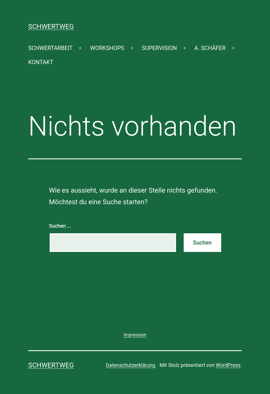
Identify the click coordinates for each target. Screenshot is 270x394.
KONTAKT (40, 62)
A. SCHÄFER (209, 48)
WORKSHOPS (107, 48)
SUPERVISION (159, 48)
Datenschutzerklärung (130, 365)
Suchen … (60, 226)
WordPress (228, 365)
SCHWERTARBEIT (50, 48)
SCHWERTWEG (51, 27)
